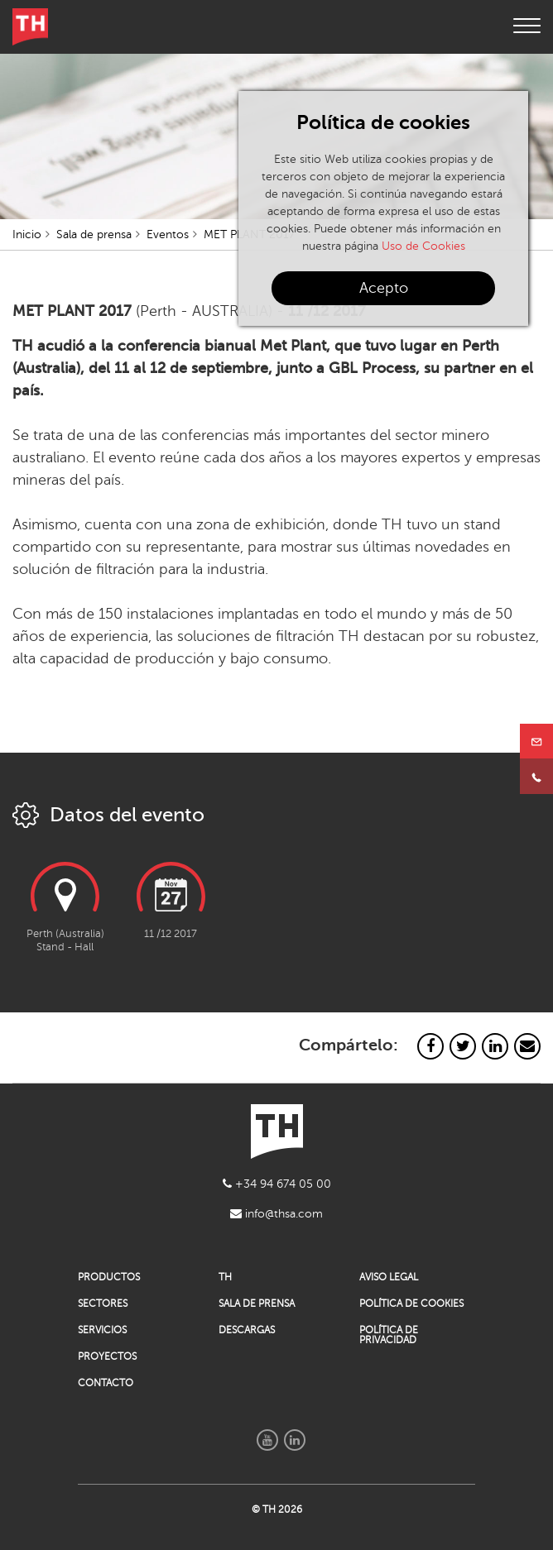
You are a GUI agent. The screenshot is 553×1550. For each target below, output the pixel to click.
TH (225, 1277)
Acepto (383, 288)
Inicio (26, 234)
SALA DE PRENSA (257, 1303)
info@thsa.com (276, 1214)
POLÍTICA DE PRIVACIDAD (388, 1335)
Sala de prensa (94, 234)
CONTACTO (105, 1383)
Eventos (168, 234)
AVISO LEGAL (388, 1277)
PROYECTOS (107, 1356)
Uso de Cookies (423, 246)
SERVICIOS (102, 1330)
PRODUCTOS (109, 1277)
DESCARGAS (247, 1330)
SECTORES (102, 1303)
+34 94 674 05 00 (277, 1184)
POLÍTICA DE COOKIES (411, 1303)
